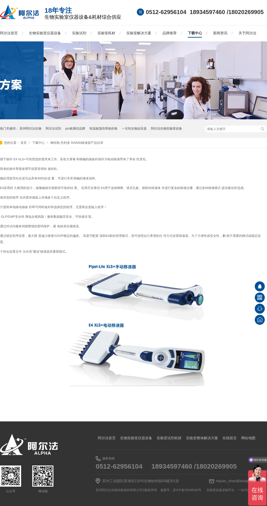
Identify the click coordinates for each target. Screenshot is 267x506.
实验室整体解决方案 (202, 438)
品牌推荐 (169, 33)
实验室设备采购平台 (220, 490)
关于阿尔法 (247, 33)
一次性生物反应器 (134, 128)
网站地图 (248, 438)
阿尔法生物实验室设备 (166, 128)
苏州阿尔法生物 (30, 128)
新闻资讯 (220, 33)
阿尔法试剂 (53, 128)
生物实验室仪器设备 (45, 33)
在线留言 (229, 438)
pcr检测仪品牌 (75, 128)
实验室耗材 (106, 33)
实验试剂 (79, 33)
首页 (24, 142)
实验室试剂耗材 (169, 438)
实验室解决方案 (138, 33)
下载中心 (195, 33)
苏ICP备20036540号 (187, 490)
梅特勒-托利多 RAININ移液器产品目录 (76, 142)
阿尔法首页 (9, 33)
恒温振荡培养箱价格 (103, 128)
